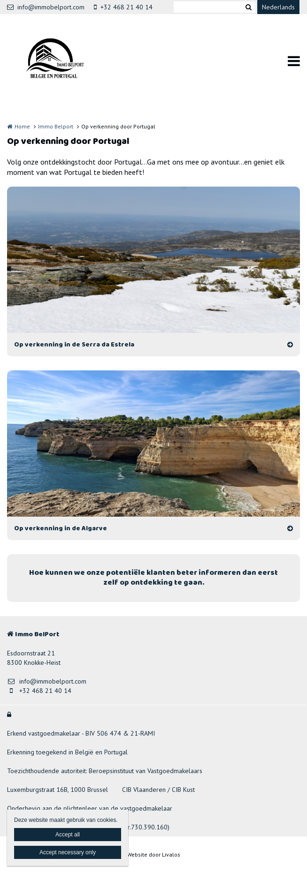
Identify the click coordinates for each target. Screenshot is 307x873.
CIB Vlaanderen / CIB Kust (158, 789)
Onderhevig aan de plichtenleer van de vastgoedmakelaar (89, 808)
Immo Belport (55, 126)
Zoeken (248, 7)
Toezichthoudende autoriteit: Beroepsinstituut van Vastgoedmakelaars (104, 771)
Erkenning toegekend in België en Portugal (67, 752)
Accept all (67, 834)
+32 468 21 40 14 (123, 7)
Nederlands (278, 7)
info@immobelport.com (45, 7)
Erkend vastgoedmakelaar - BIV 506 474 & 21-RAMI (81, 733)
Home (22, 126)
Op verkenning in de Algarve (60, 528)
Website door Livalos (153, 854)
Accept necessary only (67, 852)
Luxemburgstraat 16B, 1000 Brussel (57, 789)
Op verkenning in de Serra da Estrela (74, 344)
